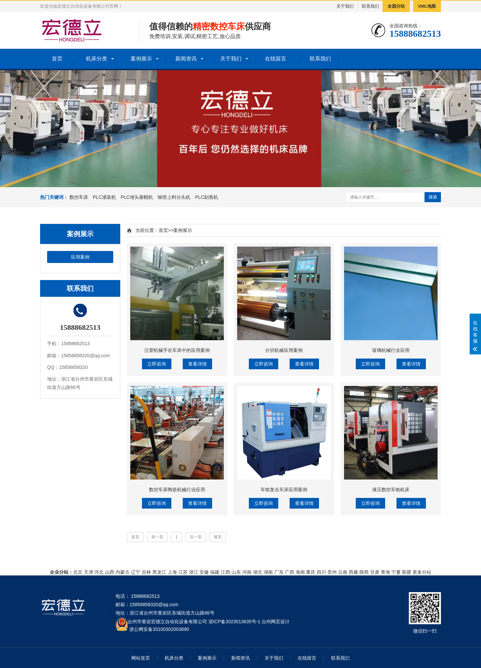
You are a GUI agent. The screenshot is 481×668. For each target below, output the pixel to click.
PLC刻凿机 (206, 197)
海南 (300, 572)
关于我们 (345, 6)
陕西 (364, 572)
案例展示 (141, 58)
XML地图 (427, 6)
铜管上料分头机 (174, 197)
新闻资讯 (186, 58)
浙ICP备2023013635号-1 (234, 621)
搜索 (433, 196)
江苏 (183, 572)
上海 (172, 572)
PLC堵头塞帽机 (137, 197)
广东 (279, 572)
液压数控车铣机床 (391, 489)
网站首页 (140, 658)
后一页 (196, 537)
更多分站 (422, 572)
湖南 (268, 572)
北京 (78, 572)
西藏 (353, 572)
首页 (57, 58)
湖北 (257, 572)
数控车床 (78, 197)
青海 (385, 572)
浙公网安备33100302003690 (159, 629)
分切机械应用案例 (284, 350)
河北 (99, 572)
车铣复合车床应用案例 (284, 489)
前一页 (157, 537)
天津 (88, 572)
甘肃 (374, 572)
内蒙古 (123, 572)
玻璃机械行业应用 (391, 350)
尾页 (218, 537)
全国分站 (396, 6)
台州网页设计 (276, 621)
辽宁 (135, 572)
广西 (289, 572)
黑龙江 (159, 572)
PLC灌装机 (104, 197)
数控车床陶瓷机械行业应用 (177, 489)
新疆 (406, 572)
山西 (109, 572)
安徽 (204, 572)
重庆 (310, 572)
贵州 (332, 572)
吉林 (146, 572)
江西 (225, 572)
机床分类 (96, 58)
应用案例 (80, 257)
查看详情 (197, 364)
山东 (236, 572)
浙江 (193, 572)
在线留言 (275, 58)
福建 (214, 572)
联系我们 (370, 6)
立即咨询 (156, 364)
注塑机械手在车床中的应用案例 (177, 350)
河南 (247, 572)
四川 (321, 572)
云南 (342, 572)
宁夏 (396, 572)
